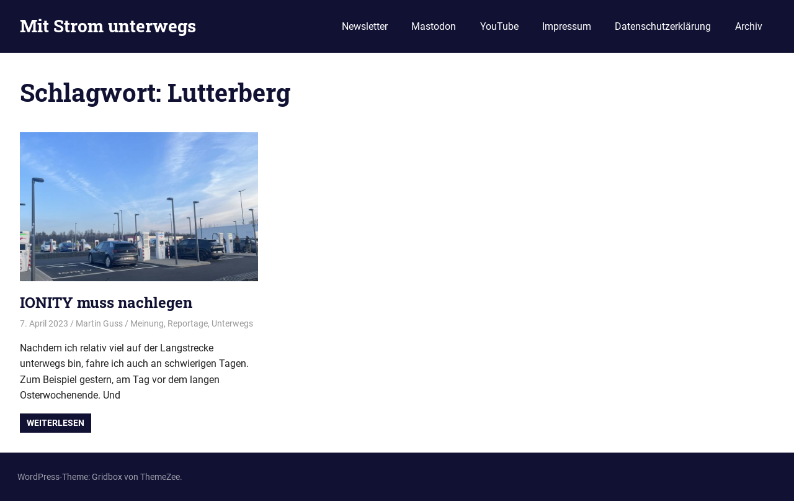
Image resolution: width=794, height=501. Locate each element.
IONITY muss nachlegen (106, 302)
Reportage (187, 323)
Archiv (748, 26)
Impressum (566, 26)
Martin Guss (99, 323)
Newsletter (365, 26)
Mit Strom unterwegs (108, 25)
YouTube (499, 26)
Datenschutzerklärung (663, 26)
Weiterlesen (55, 423)
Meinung (147, 323)
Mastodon (433, 26)
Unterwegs (232, 323)
